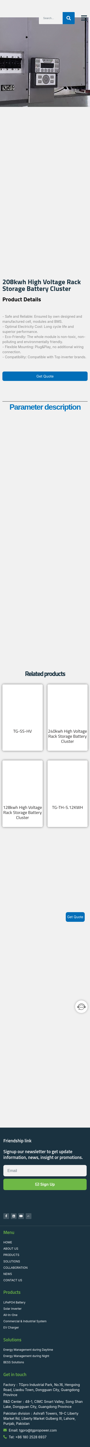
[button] (84, 18)
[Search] (69, 18)
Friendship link (17, 1106)
